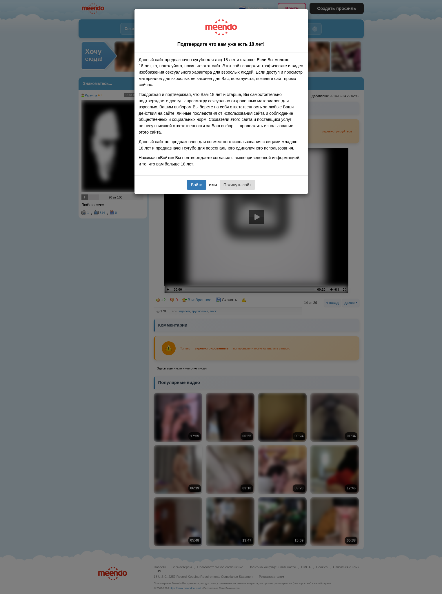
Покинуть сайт (237, 185)
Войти (196, 185)
